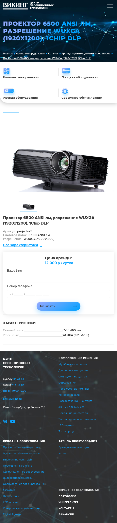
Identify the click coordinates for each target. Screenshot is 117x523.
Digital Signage (12, 514)
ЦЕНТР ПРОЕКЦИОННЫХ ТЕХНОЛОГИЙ (17, 363)
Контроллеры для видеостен (21, 508)
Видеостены (11, 496)
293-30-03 (13, 385)
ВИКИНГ (15, 7)
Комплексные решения (78, 358)
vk (5, 422)
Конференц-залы (69, 395)
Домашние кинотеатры (73, 413)
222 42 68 (13, 379)
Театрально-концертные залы (77, 419)
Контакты (66, 508)
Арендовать (47, 306)
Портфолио (67, 496)
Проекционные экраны (17, 466)
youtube (12, 422)
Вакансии (66, 514)
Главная (8, 53)
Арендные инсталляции (73, 447)
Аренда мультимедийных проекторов (85, 53)
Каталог (53, 53)
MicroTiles (9, 490)
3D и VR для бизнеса (71, 407)
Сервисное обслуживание (78, 490)
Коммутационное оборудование (23, 472)
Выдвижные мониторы (17, 459)
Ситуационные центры (72, 376)
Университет (68, 502)
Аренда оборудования (30, 53)
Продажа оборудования (24, 441)
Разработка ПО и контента (75, 401)
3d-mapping (66, 431)
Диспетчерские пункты (73, 370)
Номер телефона (19, 286)
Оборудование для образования (24, 484)
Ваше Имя (14, 271)
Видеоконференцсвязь (17, 478)
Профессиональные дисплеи (21, 447)
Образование (67, 382)
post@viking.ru (12, 399)
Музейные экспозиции (72, 364)
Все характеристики (20, 245)
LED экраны (65, 425)
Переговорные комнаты (73, 389)
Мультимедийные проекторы (21, 453)
